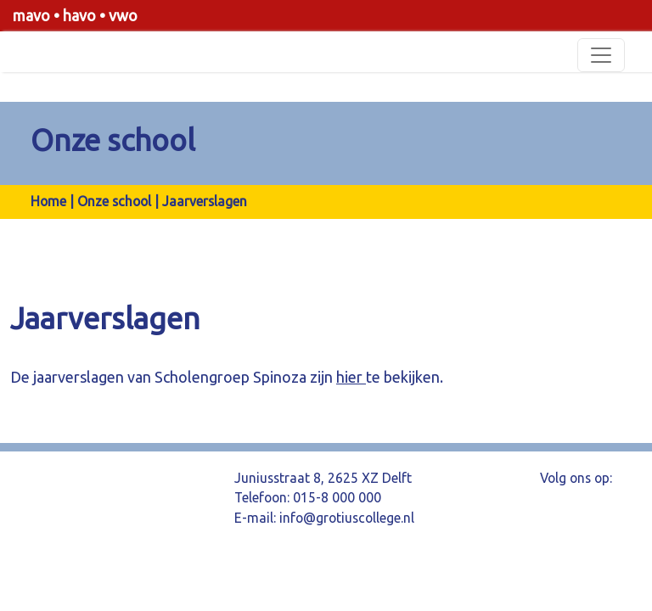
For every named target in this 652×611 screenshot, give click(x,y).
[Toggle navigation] (601, 55)
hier (351, 376)
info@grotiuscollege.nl (346, 517)
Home (48, 201)
